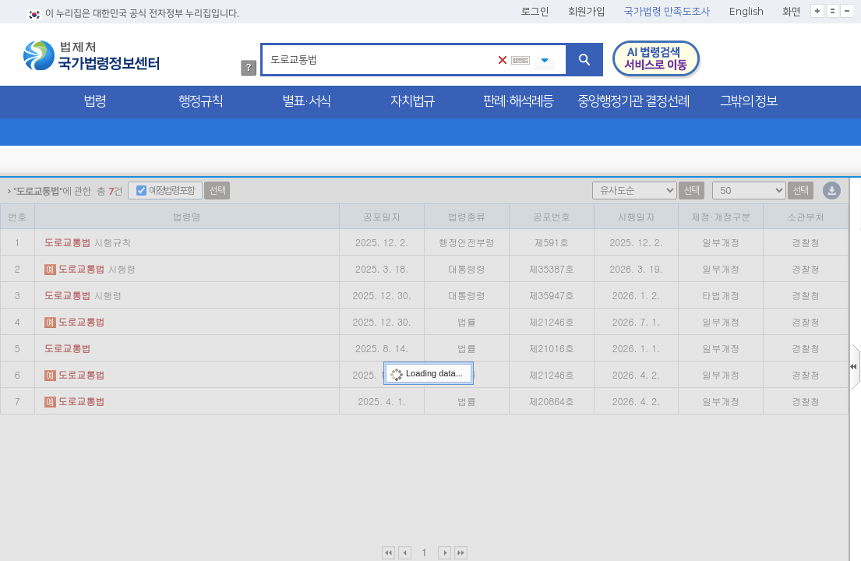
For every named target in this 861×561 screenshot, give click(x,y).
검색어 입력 (268, 45)
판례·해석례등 (518, 101)
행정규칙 (200, 101)
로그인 (535, 11)
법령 (94, 101)
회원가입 (586, 11)
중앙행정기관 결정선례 (633, 101)
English (746, 11)
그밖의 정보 (748, 101)
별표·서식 (306, 101)
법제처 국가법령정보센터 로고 (91, 55)
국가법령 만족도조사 (667, 11)
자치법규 (412, 101)
